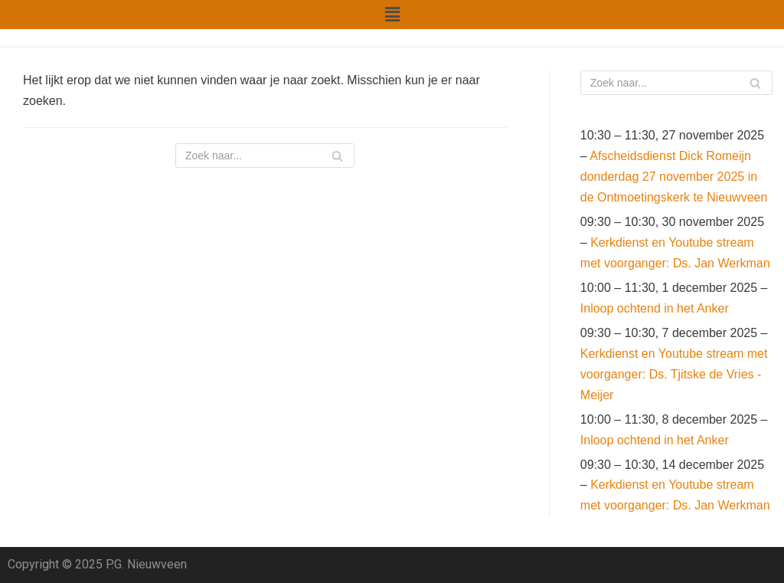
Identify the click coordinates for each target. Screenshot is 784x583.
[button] (392, 14)
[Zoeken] (264, 155)
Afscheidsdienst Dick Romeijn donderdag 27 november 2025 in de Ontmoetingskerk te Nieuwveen (674, 176)
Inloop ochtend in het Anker (654, 308)
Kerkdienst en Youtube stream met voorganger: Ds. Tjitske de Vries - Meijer (674, 374)
